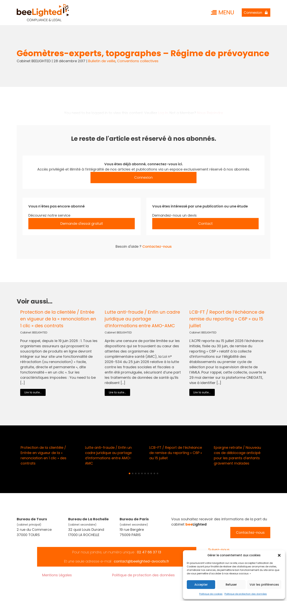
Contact (205, 223)
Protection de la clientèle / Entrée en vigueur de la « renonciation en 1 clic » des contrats (58, 319)
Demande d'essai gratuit (81, 223)
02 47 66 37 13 (149, 552)
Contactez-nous (157, 246)
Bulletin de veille (101, 61)
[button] (279, 555)
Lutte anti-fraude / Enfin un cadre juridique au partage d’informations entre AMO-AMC (142, 319)
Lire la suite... (33, 392)
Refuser (231, 585)
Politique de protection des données (245, 594)
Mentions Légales (57, 575)
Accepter (201, 585)
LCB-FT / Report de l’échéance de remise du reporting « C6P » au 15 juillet (226, 319)
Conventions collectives (137, 61)
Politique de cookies (211, 594)
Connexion (143, 177)
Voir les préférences (264, 585)
